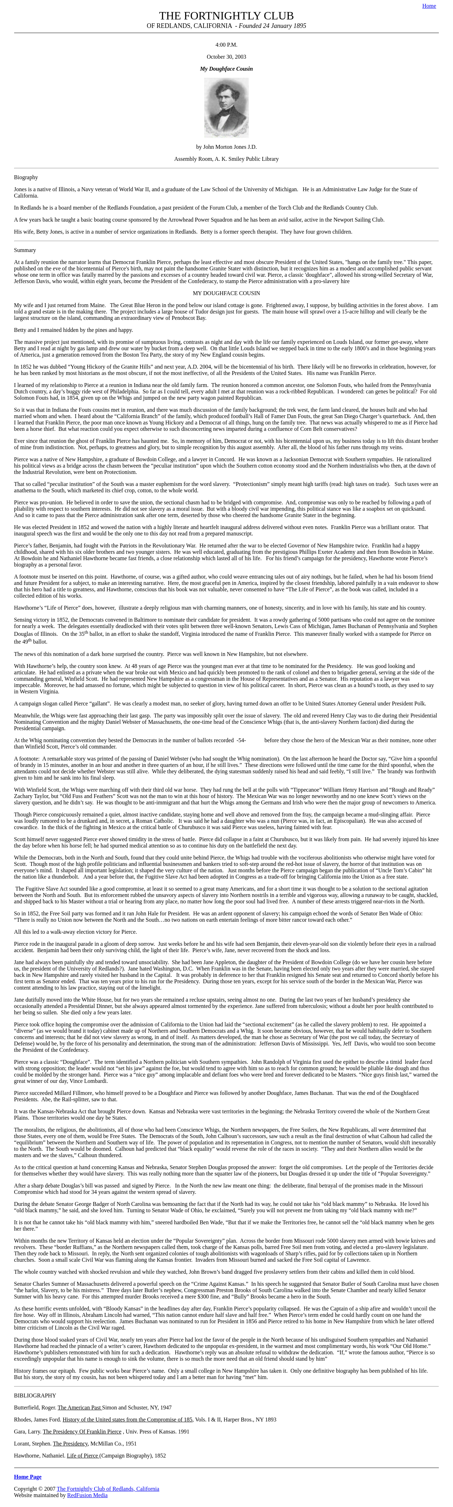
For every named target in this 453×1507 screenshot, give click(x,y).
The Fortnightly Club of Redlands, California (108, 1489)
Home (429, 6)
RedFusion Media (87, 1495)
